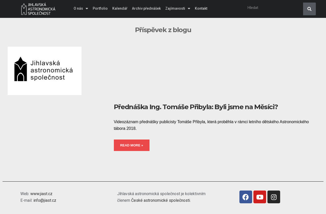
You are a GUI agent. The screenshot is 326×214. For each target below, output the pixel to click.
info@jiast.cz (44, 200)
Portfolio (100, 8)
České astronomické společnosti (160, 200)
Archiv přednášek (146, 8)
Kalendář (119, 8)
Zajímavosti (177, 8)
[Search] (309, 9)
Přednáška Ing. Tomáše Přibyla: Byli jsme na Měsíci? (196, 107)
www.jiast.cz (41, 193)
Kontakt (201, 8)
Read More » (131, 145)
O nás (81, 8)
